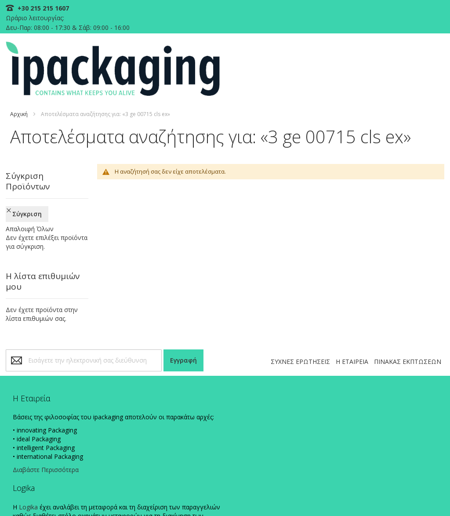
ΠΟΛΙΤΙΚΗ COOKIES (183, 495)
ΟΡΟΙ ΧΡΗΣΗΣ (420, 495)
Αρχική (22, 83)
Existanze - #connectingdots (409, 512)
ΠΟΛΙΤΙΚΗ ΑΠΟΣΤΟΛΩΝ (368, 495)
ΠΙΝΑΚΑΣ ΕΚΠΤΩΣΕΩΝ (404, 302)
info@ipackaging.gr (282, 376)
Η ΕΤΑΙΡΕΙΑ (349, 302)
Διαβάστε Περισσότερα (50, 428)
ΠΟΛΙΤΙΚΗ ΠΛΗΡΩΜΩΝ (305, 495)
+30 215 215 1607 (45, 8)
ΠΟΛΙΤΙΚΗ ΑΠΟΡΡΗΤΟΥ (242, 495)
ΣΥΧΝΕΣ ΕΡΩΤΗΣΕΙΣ (297, 302)
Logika (141, 358)
